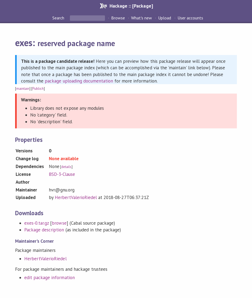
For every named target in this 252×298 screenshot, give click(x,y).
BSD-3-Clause (62, 174)
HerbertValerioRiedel (76, 197)
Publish (37, 88)
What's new (141, 17)
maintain (22, 88)
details (66, 167)
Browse (118, 17)
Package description (44, 230)
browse (59, 223)
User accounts (190, 17)
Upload (164, 17)
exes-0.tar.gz (36, 223)
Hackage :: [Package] (131, 6)
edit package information (49, 277)
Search (58, 17)
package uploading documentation (79, 81)
